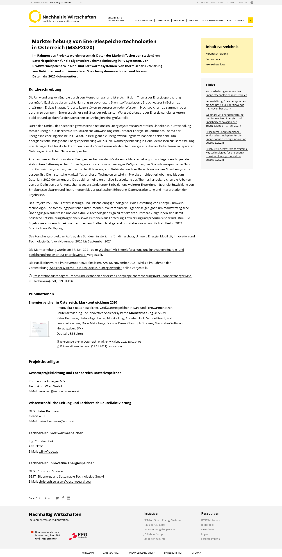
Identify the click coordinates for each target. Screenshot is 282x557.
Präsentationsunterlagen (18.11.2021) (89, 346)
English (243, 2)
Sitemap (196, 552)
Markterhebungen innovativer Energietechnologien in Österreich (226, 93)
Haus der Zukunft (154, 524)
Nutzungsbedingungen (141, 552)
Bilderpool (203, 2)
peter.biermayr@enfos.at (56, 421)
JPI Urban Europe (154, 534)
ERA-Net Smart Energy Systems (162, 520)
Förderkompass (210, 538)
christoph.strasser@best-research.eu (65, 481)
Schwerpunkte (144, 20)
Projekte (179, 20)
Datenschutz (111, 552)
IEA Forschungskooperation (160, 529)
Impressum (87, 552)
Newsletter (217, 2)
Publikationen (235, 20)
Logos (204, 534)
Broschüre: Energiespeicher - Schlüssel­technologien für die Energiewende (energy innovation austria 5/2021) (226, 137)
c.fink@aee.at (48, 451)
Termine (193, 20)
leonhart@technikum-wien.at (59, 391)
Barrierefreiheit (173, 552)
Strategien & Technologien (116, 19)
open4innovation (39, 2)
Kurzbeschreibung (217, 53)
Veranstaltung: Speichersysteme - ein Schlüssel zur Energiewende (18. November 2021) (226, 105)
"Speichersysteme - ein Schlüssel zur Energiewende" (85, 268)
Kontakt (231, 2)
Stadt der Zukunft (154, 538)
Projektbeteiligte (215, 64)
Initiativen (163, 20)
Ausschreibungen (212, 20)
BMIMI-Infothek (210, 520)
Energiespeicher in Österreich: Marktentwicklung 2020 (99, 341)
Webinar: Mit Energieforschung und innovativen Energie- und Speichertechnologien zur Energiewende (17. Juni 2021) (225, 120)
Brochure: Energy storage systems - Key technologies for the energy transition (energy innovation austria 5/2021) (227, 154)
